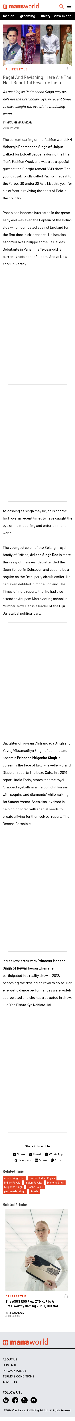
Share (19, 1154)
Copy (56, 1160)
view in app (62, 16)
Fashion (8, 16)
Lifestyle (47, 16)
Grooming (27, 16)
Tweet (35, 1154)
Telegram (22, 1160)
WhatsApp (54, 1154)
